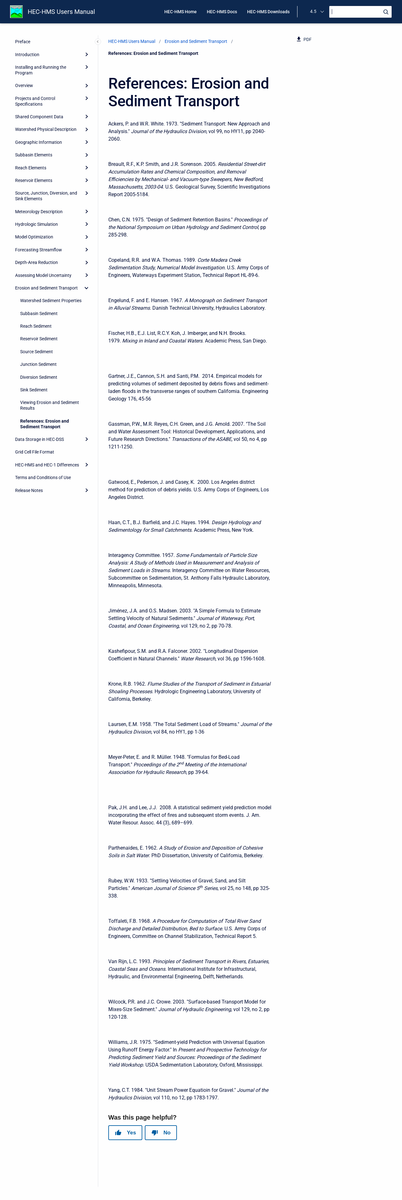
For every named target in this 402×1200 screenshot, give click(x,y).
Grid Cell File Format (34, 451)
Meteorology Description (39, 211)
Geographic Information (38, 142)
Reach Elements (30, 167)
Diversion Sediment (38, 377)
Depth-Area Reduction (36, 262)
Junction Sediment (38, 364)
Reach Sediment (36, 326)
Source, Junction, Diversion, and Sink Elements (46, 195)
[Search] (360, 12)
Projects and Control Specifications (35, 101)
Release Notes (29, 490)
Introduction (27, 54)
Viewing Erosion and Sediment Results (49, 405)
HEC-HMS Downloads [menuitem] (268, 11)
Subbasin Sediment (39, 313)
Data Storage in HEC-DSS (39, 439)
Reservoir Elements (33, 180)
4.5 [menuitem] (313, 11)
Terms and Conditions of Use (43, 477)
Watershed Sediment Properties (51, 300)
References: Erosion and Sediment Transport (44, 424)
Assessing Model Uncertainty (43, 275)
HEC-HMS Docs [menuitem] (222, 11)
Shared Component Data (39, 116)
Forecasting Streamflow (38, 249)
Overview (24, 85)
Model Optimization (34, 236)
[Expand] (86, 54)
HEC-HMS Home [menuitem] (180, 11)
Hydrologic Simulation (36, 224)
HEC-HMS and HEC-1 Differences (47, 464)
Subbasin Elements (33, 154)
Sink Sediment (34, 389)
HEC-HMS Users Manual (61, 11)
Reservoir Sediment (39, 338)
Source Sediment (36, 351)
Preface (22, 41)
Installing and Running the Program (40, 70)
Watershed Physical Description (45, 129)
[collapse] (86, 288)
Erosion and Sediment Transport (46, 287)
